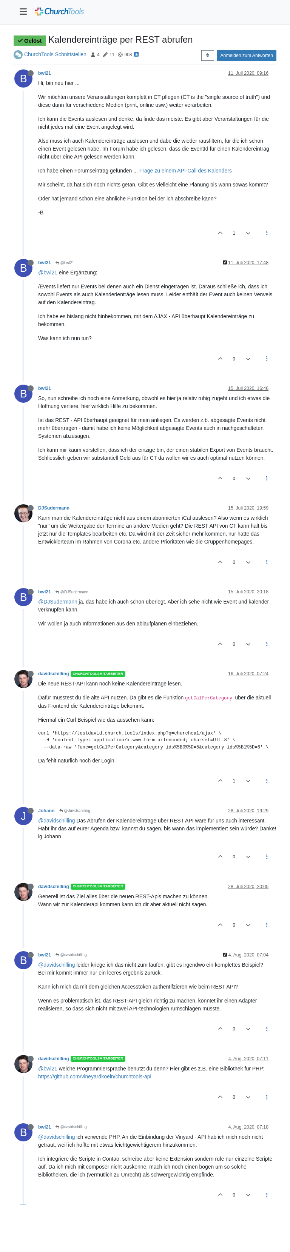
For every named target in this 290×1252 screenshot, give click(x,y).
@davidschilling (74, 810)
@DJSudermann (72, 592)
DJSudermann (53, 508)
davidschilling (53, 673)
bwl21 (44, 73)
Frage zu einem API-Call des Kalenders (185, 171)
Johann (46, 810)
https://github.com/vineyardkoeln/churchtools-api (94, 1076)
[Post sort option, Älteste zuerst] (207, 55)
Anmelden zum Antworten (246, 55)
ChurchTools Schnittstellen (55, 54)
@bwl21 (65, 263)
